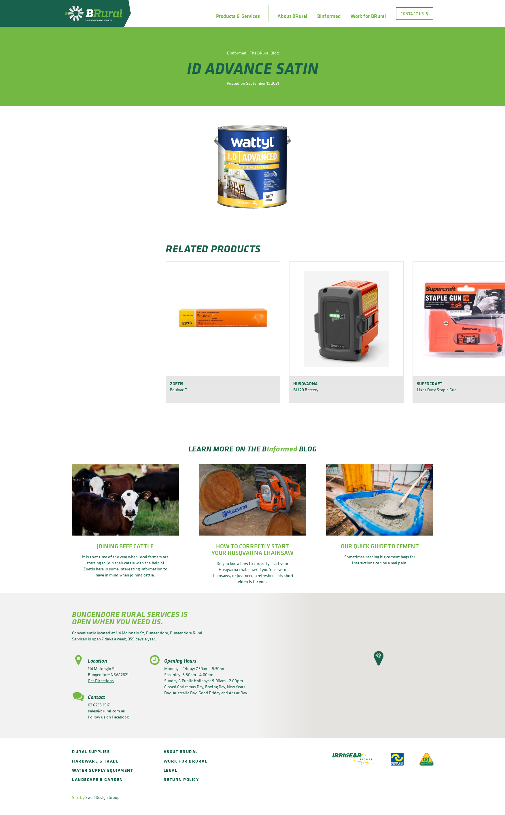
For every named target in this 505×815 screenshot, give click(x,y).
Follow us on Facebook (108, 717)
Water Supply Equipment (102, 770)
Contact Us (412, 13)
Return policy (181, 779)
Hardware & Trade (95, 761)
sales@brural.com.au (106, 711)
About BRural (292, 16)
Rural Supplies (91, 751)
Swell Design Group (102, 797)
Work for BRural (368, 16)
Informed (282, 449)
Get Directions (101, 681)
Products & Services (238, 16)
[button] (379, 658)
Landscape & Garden (97, 779)
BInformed (329, 16)
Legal (170, 770)
